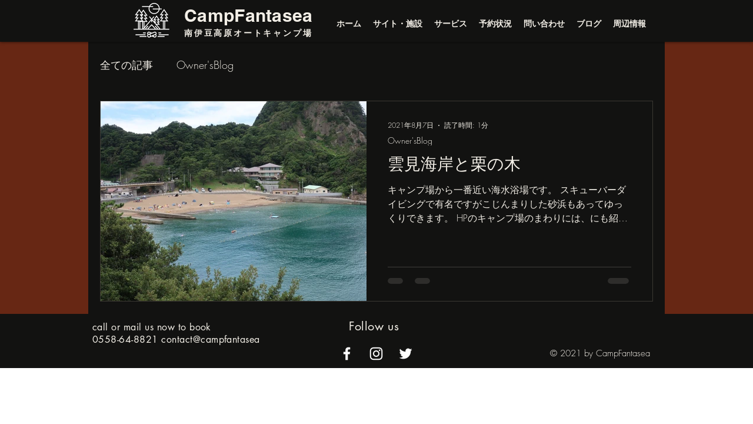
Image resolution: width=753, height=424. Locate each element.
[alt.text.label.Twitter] (405, 353)
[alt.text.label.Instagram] (376, 353)
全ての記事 (126, 65)
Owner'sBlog (205, 65)
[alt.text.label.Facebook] (346, 353)
